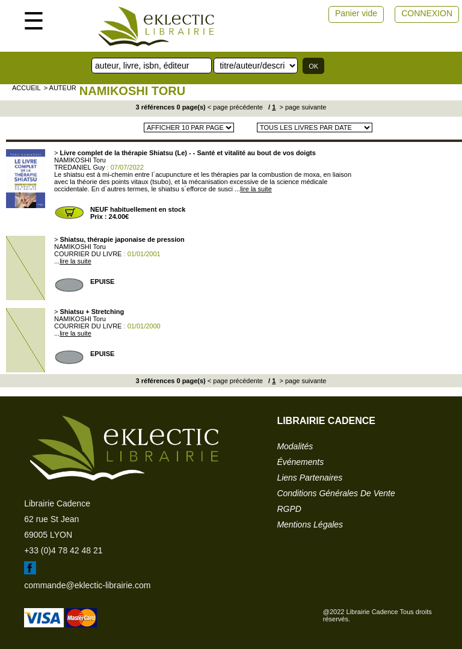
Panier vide (356, 13)
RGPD (289, 509)
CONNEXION (426, 13)
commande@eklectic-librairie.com (87, 585)
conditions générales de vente (336, 493)
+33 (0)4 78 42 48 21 (63, 550)
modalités (295, 446)
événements (300, 462)
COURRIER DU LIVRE (88, 253)
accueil (26, 87)
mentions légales (310, 524)
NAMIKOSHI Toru (132, 90)
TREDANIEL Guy (79, 167)
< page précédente (235, 107)
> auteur (60, 87)
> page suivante (301, 107)
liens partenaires (309, 477)
